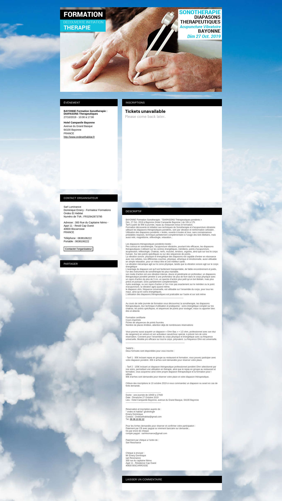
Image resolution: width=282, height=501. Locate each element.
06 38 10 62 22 (137, 419)
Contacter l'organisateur (78, 248)
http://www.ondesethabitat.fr (79, 136)
